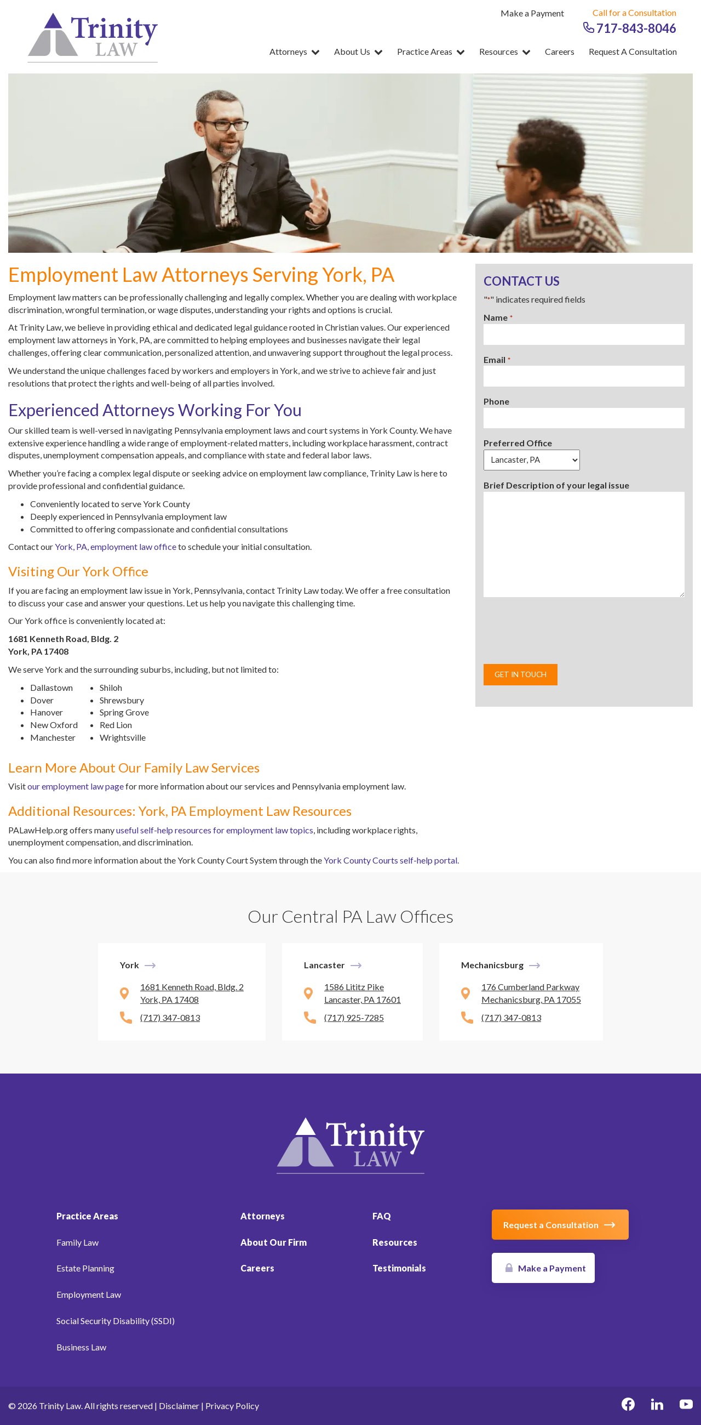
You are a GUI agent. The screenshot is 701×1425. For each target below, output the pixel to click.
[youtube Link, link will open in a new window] (686, 1406)
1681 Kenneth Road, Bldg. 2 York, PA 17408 (192, 992)
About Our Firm (273, 1242)
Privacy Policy (232, 1405)
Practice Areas (431, 51)
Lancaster (324, 965)
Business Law (81, 1347)
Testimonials (399, 1268)
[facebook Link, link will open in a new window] (628, 1406)
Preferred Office (518, 443)
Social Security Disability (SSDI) (115, 1320)
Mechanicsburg (492, 965)
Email (497, 360)
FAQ (381, 1216)
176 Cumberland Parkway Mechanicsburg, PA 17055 (531, 992)
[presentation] (567, 630)
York (129, 965)
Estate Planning (85, 1268)
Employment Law (88, 1294)
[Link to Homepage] (350, 1144)
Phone (496, 401)
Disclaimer (179, 1405)
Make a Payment (532, 13)
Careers (559, 51)
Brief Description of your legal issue (556, 485)
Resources (505, 51)
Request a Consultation (633, 51)
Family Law (77, 1242)
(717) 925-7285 (354, 1017)
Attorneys (294, 51)
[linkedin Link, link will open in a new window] (657, 1405)
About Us (358, 51)
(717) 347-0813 (170, 1017)
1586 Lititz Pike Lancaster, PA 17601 (362, 992)
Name (498, 317)
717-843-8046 (629, 28)
